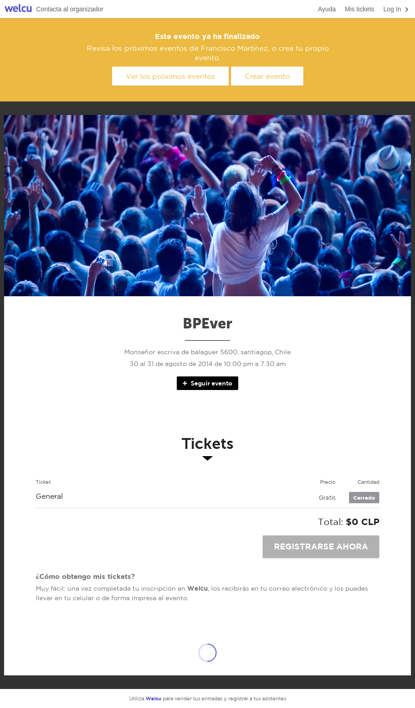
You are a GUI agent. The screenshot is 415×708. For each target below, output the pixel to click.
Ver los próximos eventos (170, 76)
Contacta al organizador (70, 9)
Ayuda (326, 9)
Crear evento (267, 76)
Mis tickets (359, 9)
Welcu (18, 9)
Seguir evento (206, 383)
